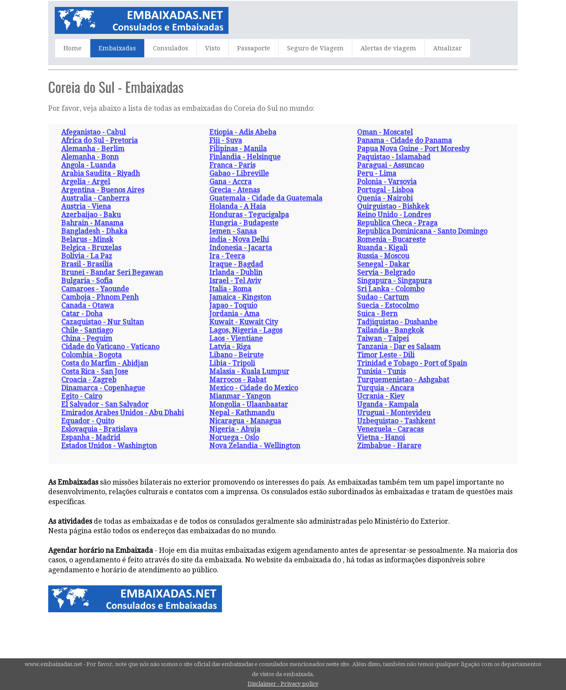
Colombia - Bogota (91, 355)
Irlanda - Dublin (235, 272)
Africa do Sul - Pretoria (99, 140)
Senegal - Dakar (383, 264)
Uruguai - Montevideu (393, 413)
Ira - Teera (227, 256)
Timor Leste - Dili (385, 355)
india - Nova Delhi (239, 239)
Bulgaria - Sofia (87, 281)
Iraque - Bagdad (236, 264)
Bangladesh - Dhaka (94, 231)
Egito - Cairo (81, 396)
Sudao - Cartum (383, 297)
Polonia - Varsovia (387, 182)
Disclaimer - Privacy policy (283, 683)
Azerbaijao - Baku (91, 215)
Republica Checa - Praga (397, 223)
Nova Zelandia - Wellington (254, 446)
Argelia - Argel (85, 182)
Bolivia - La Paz (86, 256)
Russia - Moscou (383, 256)
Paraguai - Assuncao (390, 165)
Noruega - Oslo (234, 437)
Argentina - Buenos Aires (102, 190)
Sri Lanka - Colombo (390, 289)
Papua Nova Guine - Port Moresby (413, 149)
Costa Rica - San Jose (94, 371)
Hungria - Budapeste (243, 223)
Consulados (170, 48)
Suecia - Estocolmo (388, 305)
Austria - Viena (86, 206)
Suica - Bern (377, 314)
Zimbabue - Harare (389, 446)
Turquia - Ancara (385, 388)
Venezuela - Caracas (390, 429)
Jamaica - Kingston (240, 297)
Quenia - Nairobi (385, 198)
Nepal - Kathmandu (242, 413)
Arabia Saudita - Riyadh (100, 173)
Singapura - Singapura (394, 281)
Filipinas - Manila (238, 149)
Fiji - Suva (225, 140)
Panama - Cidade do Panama (404, 140)
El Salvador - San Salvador (105, 404)
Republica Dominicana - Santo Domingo (422, 231)
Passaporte (253, 48)
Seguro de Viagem (315, 48)
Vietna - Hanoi (381, 437)
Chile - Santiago (87, 330)
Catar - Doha (82, 314)
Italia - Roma (230, 289)
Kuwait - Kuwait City (243, 322)
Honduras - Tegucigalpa (249, 215)
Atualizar (447, 48)
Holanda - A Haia (237, 206)
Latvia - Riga (230, 347)
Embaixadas (117, 48)
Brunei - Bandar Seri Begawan (112, 272)
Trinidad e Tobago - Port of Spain (412, 363)
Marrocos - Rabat (237, 380)
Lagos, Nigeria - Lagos (245, 330)
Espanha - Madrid (90, 437)
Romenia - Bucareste (391, 239)
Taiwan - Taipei (383, 338)
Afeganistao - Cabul (93, 132)
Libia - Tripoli (232, 363)
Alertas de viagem (388, 48)
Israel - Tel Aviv (235, 281)
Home (72, 48)
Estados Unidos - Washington (109, 446)
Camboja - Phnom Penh (100, 297)
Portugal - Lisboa (385, 190)
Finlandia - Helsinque (245, 157)
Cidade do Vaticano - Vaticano (110, 347)
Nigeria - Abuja (234, 429)
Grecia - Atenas (234, 190)
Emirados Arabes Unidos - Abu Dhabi (122, 413)
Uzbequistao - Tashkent (396, 421)
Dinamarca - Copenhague (103, 388)
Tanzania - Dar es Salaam (398, 347)
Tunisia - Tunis (381, 371)
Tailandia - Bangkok (390, 330)
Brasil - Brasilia (87, 264)
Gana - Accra (230, 182)
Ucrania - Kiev (380, 396)
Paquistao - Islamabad (393, 157)
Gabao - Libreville (239, 173)
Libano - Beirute (236, 355)
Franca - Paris (232, 165)
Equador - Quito (87, 421)
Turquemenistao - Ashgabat (403, 380)
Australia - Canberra (95, 198)
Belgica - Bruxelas (91, 248)
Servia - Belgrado (386, 272)
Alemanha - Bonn (90, 157)
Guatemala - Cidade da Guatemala (265, 198)
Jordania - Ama (234, 314)
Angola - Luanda (88, 165)
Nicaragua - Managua (245, 421)
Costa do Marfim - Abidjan (104, 363)
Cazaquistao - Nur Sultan (102, 322)
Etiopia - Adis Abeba (242, 132)
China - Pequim (86, 338)
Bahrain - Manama (92, 223)
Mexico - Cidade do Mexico (253, 388)
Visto (212, 48)
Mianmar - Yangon (240, 396)
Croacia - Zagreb (88, 380)
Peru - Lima (376, 173)
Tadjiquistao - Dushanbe (397, 322)
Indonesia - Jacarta (240, 248)
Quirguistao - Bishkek (393, 206)
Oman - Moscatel (385, 132)
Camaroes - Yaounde (95, 289)
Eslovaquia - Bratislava (99, 429)
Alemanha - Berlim (92, 149)
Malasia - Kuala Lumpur (249, 371)
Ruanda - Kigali (382, 248)
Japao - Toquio (233, 305)
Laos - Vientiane (236, 338)
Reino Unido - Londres (394, 215)
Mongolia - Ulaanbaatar (248, 404)
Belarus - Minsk (87, 239)
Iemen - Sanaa (233, 231)
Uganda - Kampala (387, 404)
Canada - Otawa (87, 305)
